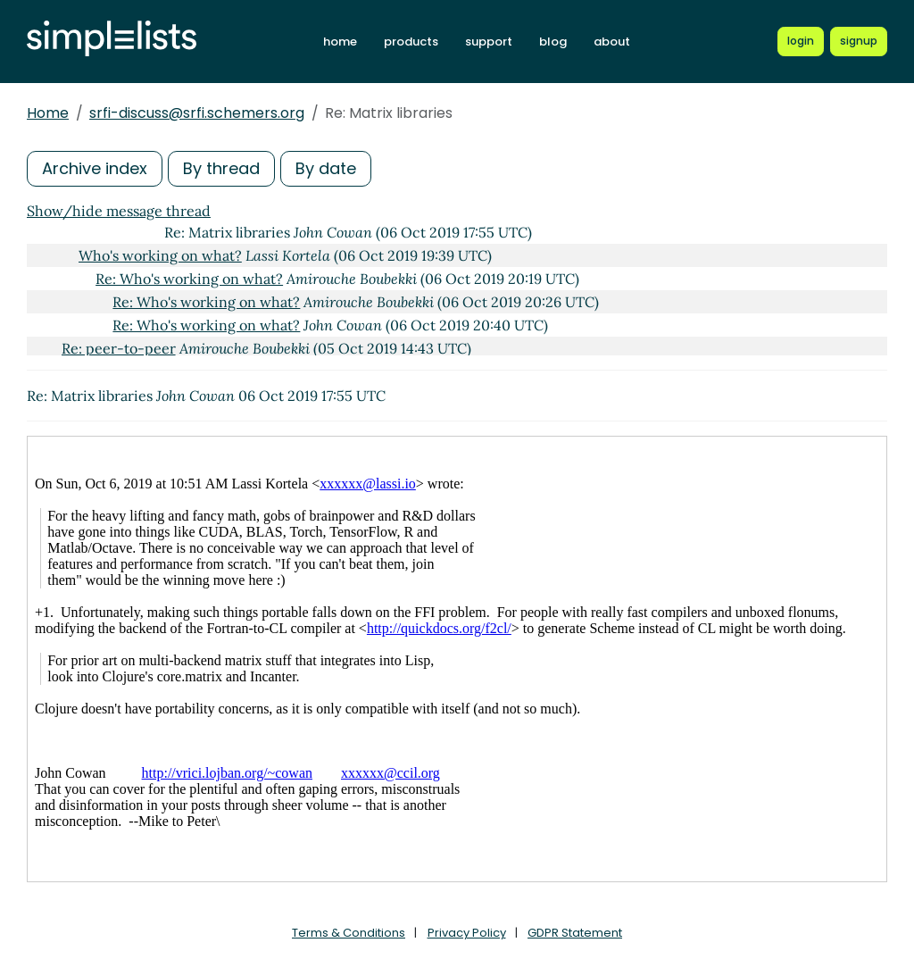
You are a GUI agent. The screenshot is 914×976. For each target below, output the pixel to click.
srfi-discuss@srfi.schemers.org (196, 113)
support (488, 41)
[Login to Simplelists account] (800, 41)
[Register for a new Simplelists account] (858, 41)
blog (553, 41)
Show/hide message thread (119, 211)
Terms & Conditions (348, 932)
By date (325, 168)
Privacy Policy (467, 932)
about (612, 41)
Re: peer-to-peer (119, 348)
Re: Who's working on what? (189, 279)
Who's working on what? (160, 255)
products (411, 41)
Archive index (94, 168)
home (340, 41)
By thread (221, 168)
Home (48, 113)
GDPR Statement (575, 932)
